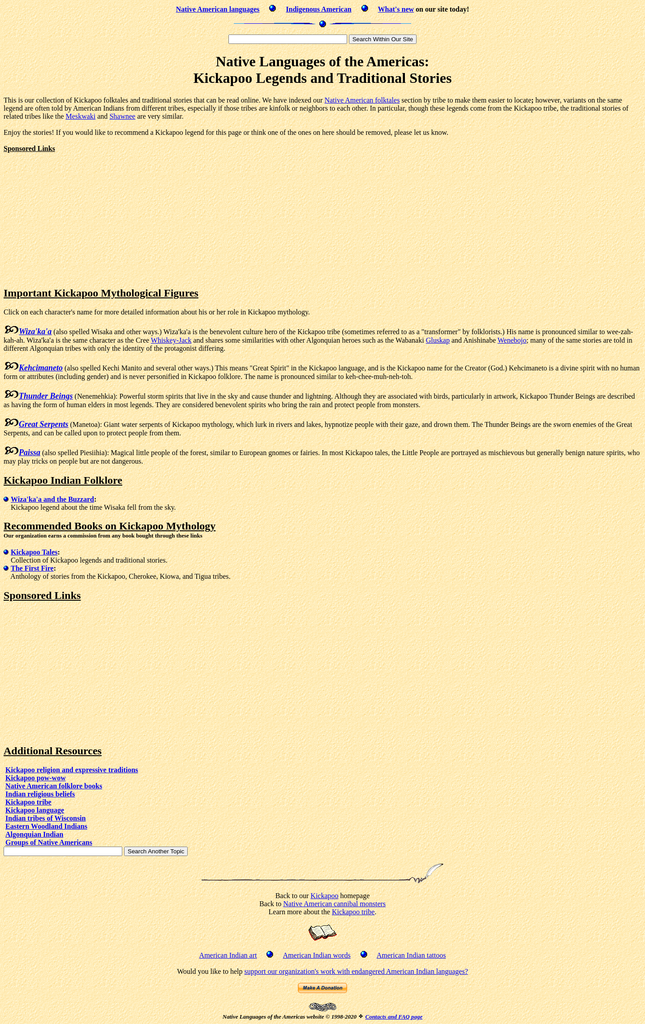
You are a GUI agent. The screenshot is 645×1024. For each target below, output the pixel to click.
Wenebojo (512, 340)
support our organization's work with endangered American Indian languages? (356, 971)
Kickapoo (324, 895)
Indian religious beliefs (40, 794)
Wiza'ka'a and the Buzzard (52, 499)
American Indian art (228, 955)
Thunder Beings (46, 396)
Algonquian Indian (34, 834)
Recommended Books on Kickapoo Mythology (109, 526)
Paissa (29, 452)
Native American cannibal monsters (334, 904)
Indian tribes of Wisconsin (45, 818)
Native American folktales (362, 100)
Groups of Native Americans (48, 842)
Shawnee (122, 116)
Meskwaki (81, 116)
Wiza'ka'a (35, 331)
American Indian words (317, 955)
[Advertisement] (79, 215)
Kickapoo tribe (28, 802)
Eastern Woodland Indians (46, 826)
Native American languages (218, 9)
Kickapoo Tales (34, 552)
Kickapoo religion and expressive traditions (71, 770)
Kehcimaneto (41, 367)
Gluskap (438, 340)
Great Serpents (44, 424)
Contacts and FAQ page (393, 1016)
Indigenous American (318, 9)
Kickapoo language (34, 810)
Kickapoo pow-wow (35, 778)
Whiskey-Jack (171, 340)
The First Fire (32, 568)
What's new (396, 9)
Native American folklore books (53, 786)
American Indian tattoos (411, 955)
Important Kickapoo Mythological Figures (101, 293)
